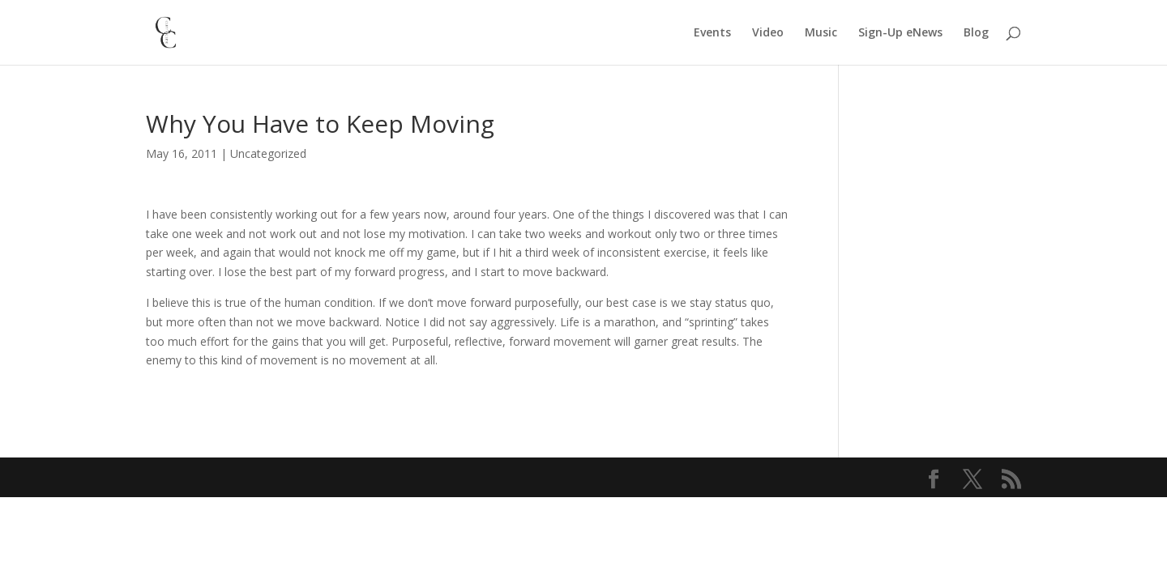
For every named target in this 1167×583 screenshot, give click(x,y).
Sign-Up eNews (900, 33)
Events (712, 33)
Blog (976, 33)
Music (821, 33)
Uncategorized (268, 153)
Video (768, 33)
